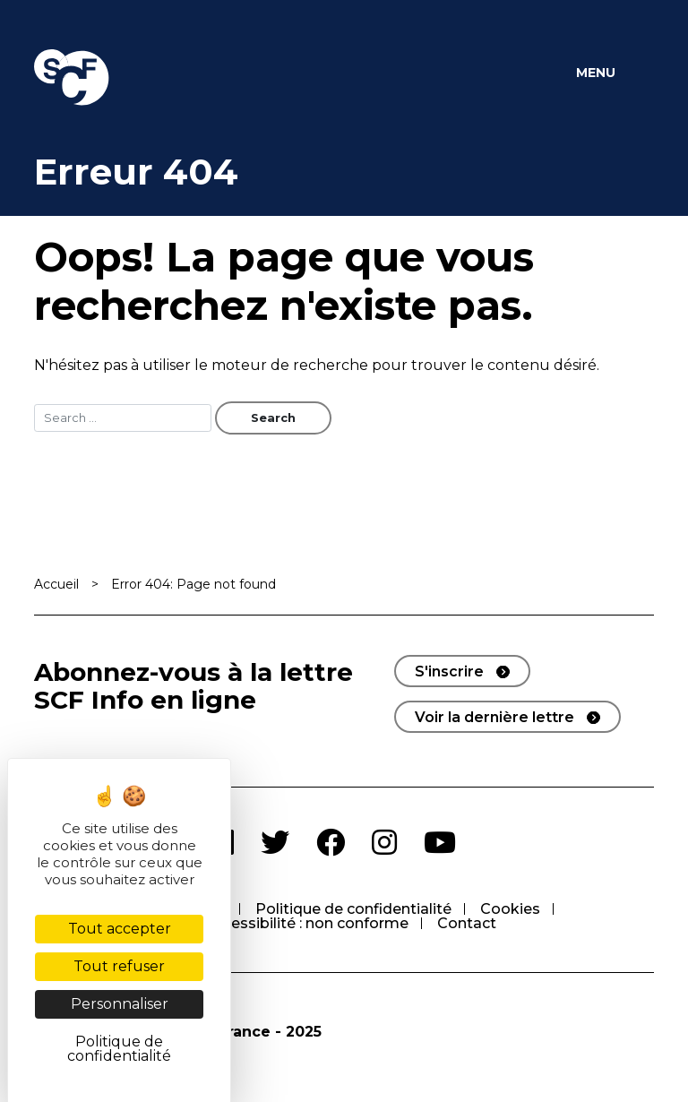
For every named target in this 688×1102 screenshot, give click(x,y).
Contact (466, 923)
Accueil (56, 584)
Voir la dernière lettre (494, 717)
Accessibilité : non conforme (306, 923)
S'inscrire (449, 671)
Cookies (510, 908)
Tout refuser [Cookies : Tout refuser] (119, 966)
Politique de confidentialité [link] (119, 1048)
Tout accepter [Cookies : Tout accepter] (119, 928)
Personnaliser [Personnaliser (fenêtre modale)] (119, 1003)
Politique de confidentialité (353, 908)
